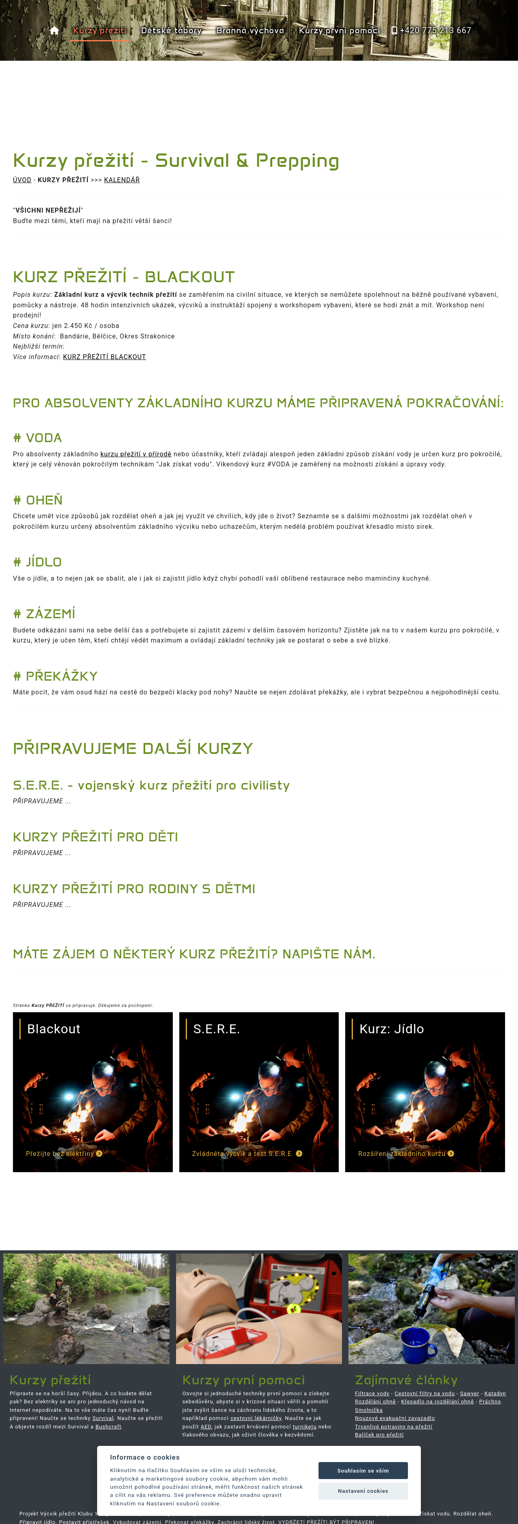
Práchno (490, 1401)
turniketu (304, 1427)
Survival (103, 1418)
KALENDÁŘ (122, 180)
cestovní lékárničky (255, 1418)
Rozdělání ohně (375, 1401)
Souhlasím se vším (363, 1471)
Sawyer (469, 1393)
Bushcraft (108, 1427)
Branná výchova (250, 30)
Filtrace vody (372, 1393)
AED (206, 1427)
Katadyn (495, 1393)
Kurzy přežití (100, 30)
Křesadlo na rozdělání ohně (437, 1401)
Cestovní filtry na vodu (425, 1393)
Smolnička (369, 1410)
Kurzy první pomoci (339, 30)
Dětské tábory (171, 30)
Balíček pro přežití (379, 1435)
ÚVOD (22, 180)
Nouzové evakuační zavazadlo (395, 1418)
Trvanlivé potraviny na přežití (394, 1427)
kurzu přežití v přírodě (136, 454)
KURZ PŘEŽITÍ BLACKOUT (104, 357)
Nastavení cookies (363, 1491)
